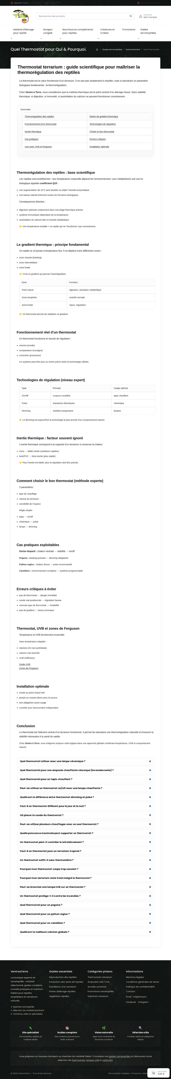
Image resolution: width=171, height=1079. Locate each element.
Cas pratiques (31, 139)
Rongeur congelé (48, 31)
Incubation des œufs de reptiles (66, 981)
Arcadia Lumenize (97, 986)
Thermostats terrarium (100, 977)
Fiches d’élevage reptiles (62, 991)
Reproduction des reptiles (63, 977)
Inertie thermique (33, 131)
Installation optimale (99, 146)
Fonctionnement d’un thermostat (40, 124)
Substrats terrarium (98, 996)
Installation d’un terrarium (62, 986)
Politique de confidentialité (140, 986)
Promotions (128, 29)
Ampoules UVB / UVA (98, 981)
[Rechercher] (131, 16)
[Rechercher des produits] (85, 16)
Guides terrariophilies (148, 31)
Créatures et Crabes (107, 31)
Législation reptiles (59, 996)
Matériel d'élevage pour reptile (23, 31)
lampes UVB (92, 1060)
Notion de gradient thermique (104, 116)
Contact (130, 991)
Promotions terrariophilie (101, 991)
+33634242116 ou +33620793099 (45, 2)
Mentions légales (135, 977)
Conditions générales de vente (142, 981)
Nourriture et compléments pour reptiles (77, 31)
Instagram (143, 1002)
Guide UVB (24, 664)
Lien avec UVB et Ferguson (38, 146)
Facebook (131, 1002)
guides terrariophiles (120, 1056)
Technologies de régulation (103, 124)
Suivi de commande (148, 2)
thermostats (78, 1060)
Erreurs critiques (98, 139)
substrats (107, 1060)
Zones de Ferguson (28, 668)
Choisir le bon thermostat (102, 131)
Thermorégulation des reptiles (39, 116)
